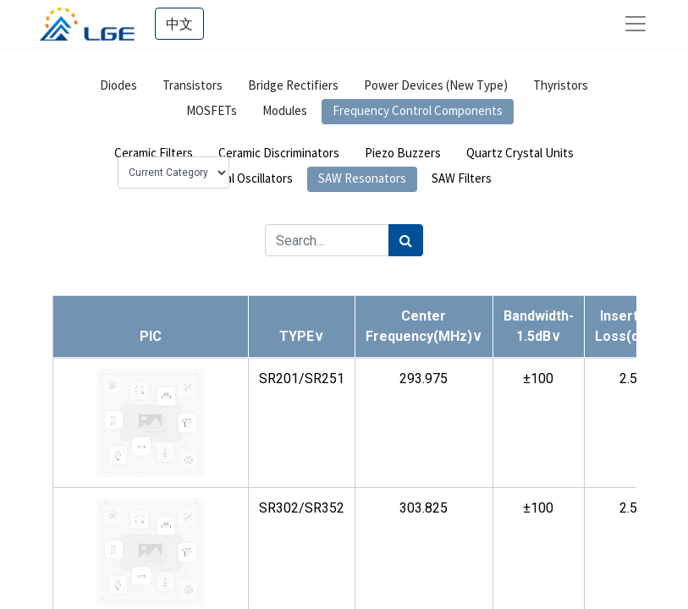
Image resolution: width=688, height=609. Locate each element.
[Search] (405, 240)
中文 (179, 23)
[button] (301, 336)
